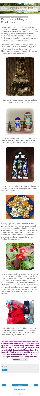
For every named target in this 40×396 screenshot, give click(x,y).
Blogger (24, 394)
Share (4, 370)
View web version (20, 389)
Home (20, 385)
